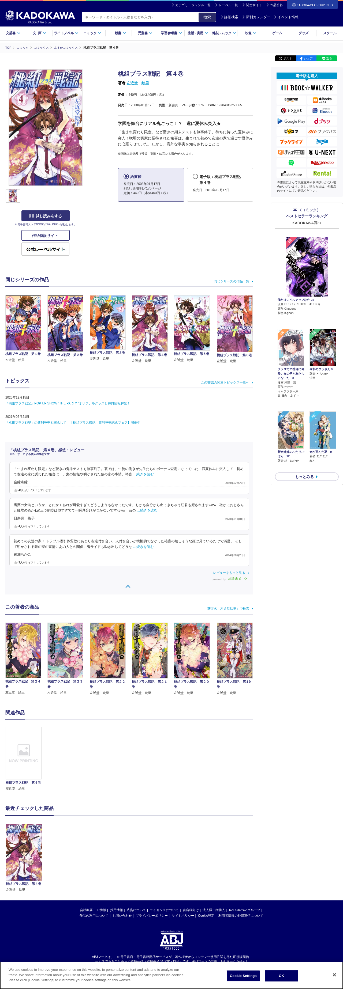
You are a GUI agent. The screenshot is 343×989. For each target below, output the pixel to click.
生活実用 (198, 33)
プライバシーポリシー (152, 916)
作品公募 (276, 5)
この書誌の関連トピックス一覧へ (225, 382)
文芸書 (13, 33)
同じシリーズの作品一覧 (231, 281)
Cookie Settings (243, 976)
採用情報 (116, 910)
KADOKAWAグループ (244, 910)
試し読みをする (45, 216)
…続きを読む (143, 474)
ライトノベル (66, 33)
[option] (26, 759)
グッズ (303, 33)
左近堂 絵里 (137, 83)
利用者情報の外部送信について (240, 916)
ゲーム (277, 33)
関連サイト (254, 5)
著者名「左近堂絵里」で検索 (228, 608)
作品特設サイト (45, 235)
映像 (250, 33)
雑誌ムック (224, 33)
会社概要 (86, 910)
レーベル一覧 (228, 5)
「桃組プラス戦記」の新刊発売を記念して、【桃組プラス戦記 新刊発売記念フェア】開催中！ (74, 422)
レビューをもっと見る (229, 573)
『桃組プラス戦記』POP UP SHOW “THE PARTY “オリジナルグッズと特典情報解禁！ (67, 403)
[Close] (334, 975)
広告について (136, 910)
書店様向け (191, 910)
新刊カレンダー (256, 17)
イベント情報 (286, 17)
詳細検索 (229, 17)
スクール (329, 33)
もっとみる (304, 448)
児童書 (145, 33)
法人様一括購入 (214, 910)
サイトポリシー (183, 916)
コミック (92, 33)
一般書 (118, 33)
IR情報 (101, 910)
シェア (308, 58)
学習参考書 (171, 33)
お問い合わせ (122, 916)
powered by (230, 579)
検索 (207, 17)
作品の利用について (94, 916)
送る (329, 58)
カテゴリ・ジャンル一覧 (193, 5)
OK (281, 976)
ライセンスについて (164, 910)
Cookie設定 (206, 916)
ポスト (287, 58)
